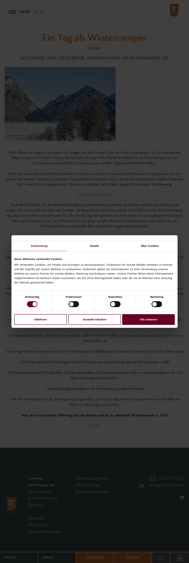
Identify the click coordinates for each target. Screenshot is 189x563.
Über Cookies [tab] (150, 245)
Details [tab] (94, 245)
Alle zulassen (148, 319)
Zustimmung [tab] (39, 245)
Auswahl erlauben (94, 319)
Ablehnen (40, 319)
